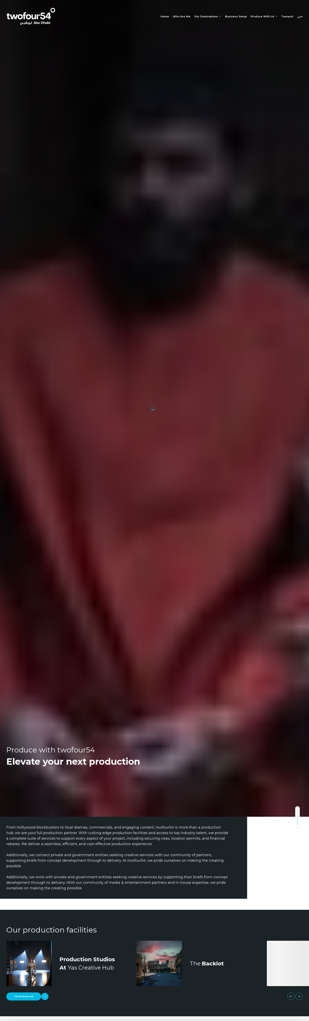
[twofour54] (31, 16)
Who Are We (181, 16)
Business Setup (236, 16)
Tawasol (287, 16)
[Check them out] (27, 996)
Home (165, 16)
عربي (300, 17)
